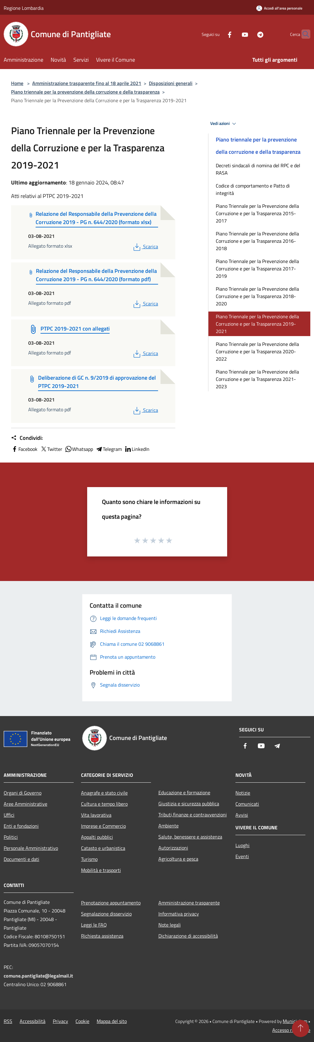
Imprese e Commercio (103, 826)
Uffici (9, 815)
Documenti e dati (21, 859)
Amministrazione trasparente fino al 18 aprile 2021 (86, 83)
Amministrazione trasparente (189, 902)
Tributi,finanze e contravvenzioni (192, 814)
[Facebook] (217, 34)
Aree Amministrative (25, 804)
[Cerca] (303, 34)
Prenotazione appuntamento (111, 902)
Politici (11, 837)
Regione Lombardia (24, 8)
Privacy (60, 1021)
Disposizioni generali (170, 83)
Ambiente (168, 825)
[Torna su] (300, 1028)
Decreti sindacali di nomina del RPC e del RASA (258, 169)
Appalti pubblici (97, 837)
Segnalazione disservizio (106, 913)
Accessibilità (32, 1021)
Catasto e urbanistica (103, 848)
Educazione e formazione (184, 792)
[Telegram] (248, 34)
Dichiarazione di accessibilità (188, 935)
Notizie (242, 792)
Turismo (89, 859)
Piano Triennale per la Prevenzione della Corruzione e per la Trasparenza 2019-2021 (257, 324)
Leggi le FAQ (94, 924)
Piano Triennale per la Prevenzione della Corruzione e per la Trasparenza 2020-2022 (257, 351)
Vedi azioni (224, 123)
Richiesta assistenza (102, 935)
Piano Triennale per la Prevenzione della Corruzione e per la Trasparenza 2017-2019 (257, 269)
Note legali (169, 924)
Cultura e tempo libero (104, 804)
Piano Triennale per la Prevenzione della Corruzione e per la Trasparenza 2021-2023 (257, 379)
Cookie (82, 1021)
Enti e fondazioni (21, 826)
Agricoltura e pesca (178, 858)
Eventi (242, 856)
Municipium (295, 1021)
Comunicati (247, 804)
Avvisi (241, 815)
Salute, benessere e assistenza (190, 836)
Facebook (24, 449)
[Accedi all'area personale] (279, 8)
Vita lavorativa (96, 815)
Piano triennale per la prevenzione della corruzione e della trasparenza (85, 91)
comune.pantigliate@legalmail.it (38, 975)
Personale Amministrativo (31, 848)
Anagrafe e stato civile (104, 792)
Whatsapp (79, 449)
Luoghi (242, 845)
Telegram (108, 449)
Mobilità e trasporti (101, 870)
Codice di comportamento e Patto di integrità (253, 189)
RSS (8, 1021)
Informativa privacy (178, 913)
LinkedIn (136, 449)
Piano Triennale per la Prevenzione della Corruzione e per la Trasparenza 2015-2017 (257, 213)
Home (17, 83)
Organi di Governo (22, 792)
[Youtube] (233, 34)
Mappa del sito (112, 1021)
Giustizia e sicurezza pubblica (188, 803)
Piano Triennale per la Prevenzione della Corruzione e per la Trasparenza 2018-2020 (257, 296)
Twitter (51, 449)
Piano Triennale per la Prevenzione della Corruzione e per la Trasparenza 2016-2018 (257, 241)
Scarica (145, 246)
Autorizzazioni (173, 847)
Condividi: (27, 438)
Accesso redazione (291, 1030)
